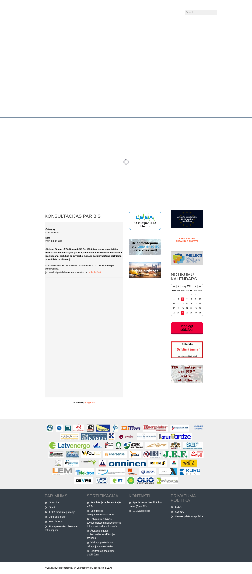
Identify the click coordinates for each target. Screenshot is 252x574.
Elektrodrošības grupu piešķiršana (100, 553)
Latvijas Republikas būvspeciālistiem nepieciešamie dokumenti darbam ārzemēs (104, 523)
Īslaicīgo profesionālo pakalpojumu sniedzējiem (100, 544)
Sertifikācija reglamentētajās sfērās (104, 504)
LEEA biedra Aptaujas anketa (187, 240)
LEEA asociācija (141, 510)
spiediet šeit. (95, 272)
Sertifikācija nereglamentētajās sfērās (100, 512)
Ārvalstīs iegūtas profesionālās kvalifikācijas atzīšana (101, 534)
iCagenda (89, 402)
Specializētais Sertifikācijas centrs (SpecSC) (145, 504)
